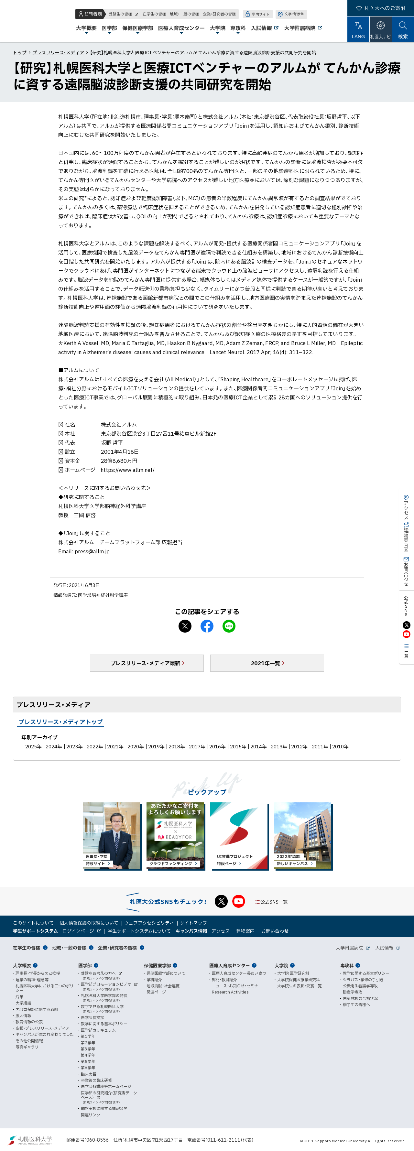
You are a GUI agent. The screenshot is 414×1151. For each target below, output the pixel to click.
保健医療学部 (157, 965)
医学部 (85, 965)
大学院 (281, 965)
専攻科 (347, 965)
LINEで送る (229, 626)
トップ (20, 52)
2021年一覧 (265, 663)
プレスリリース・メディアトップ (60, 721)
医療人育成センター (229, 965)
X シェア (185, 626)
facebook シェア (207, 626)
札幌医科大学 (26, 21)
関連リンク (90, 1115)
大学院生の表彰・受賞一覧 (299, 985)
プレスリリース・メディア (58, 52)
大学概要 (22, 965)
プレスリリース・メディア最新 (145, 663)
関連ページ (156, 992)
